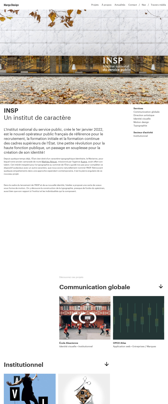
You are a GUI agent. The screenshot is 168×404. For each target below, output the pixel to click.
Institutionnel (141, 135)
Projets (95, 4)
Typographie (140, 125)
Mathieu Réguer (49, 161)
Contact (132, 4)
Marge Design (11, 4)
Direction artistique (144, 115)
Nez (144, 4)
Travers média (158, 4)
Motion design (141, 122)
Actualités (120, 4)
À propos (106, 4)
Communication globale (146, 111)
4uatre (84, 161)
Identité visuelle (142, 118)
